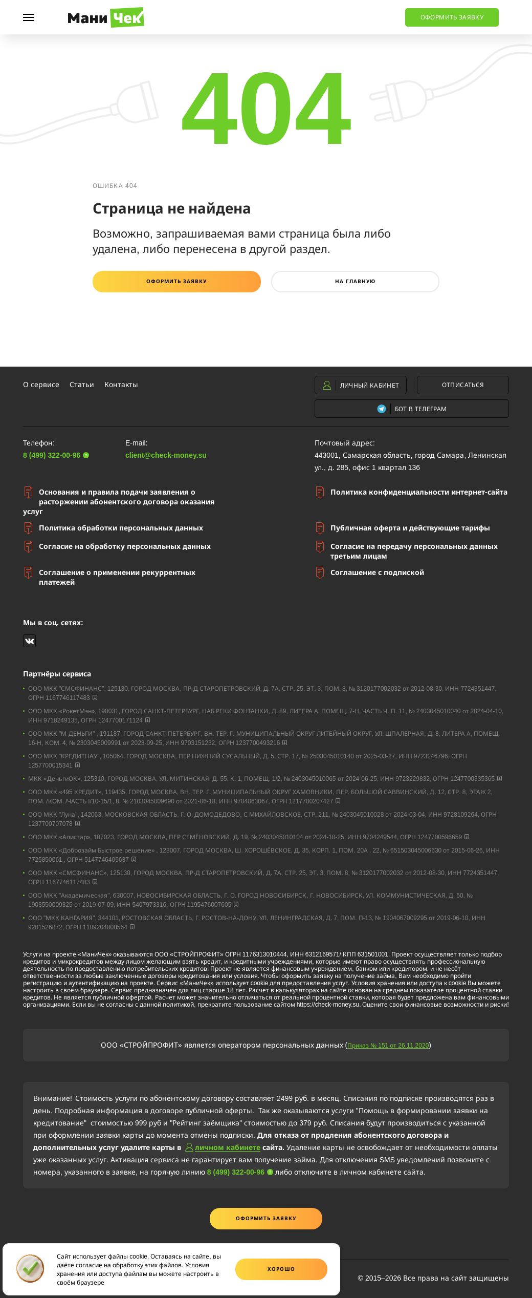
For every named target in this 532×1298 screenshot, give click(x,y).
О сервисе (41, 384)
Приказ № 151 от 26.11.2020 (388, 1045)
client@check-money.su (166, 455)
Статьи (82, 384)
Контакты (121, 384)
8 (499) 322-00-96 (201, 14)
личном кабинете (227, 1147)
